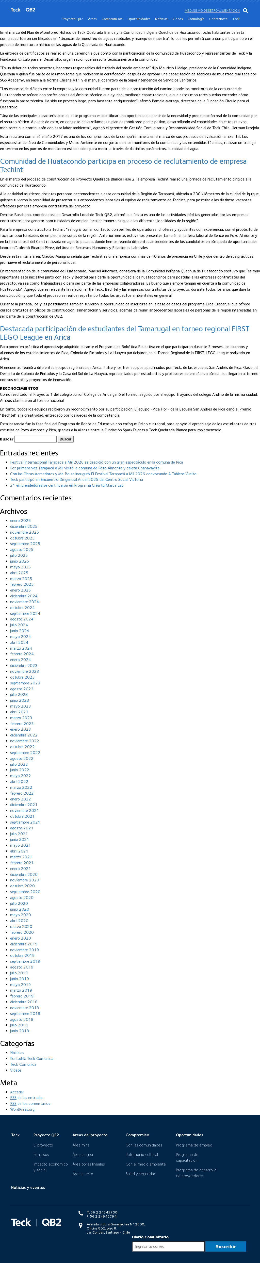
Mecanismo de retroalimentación (212, 3)
